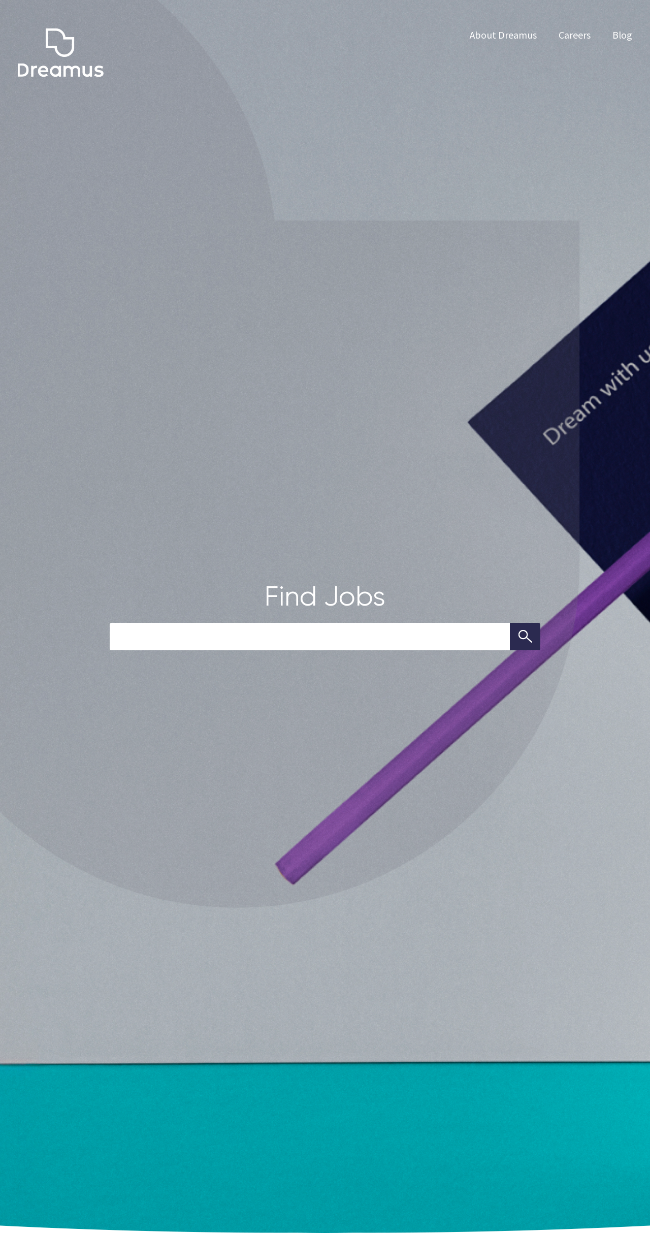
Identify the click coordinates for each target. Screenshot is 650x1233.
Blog (622, 34)
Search (525, 636)
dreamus (61, 52)
